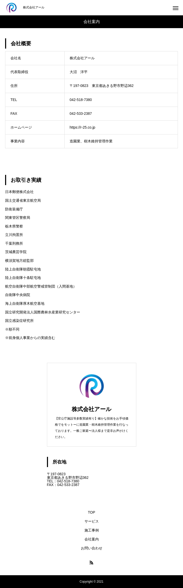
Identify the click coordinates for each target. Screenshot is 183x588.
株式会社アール (92, 409)
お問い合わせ (91, 548)
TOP (91, 512)
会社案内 (91, 539)
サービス (91, 521)
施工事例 (91, 530)
